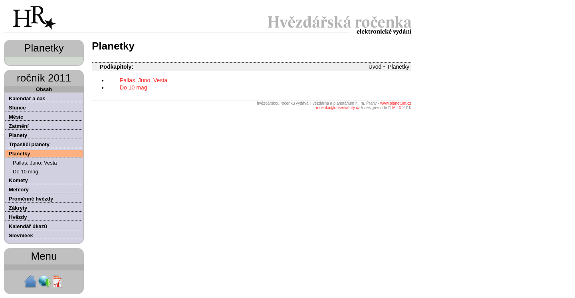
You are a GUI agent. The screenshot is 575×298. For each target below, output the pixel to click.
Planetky (19, 154)
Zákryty (18, 208)
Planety (18, 135)
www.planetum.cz (395, 103)
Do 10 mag (25, 172)
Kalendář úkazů (28, 226)
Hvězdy (18, 217)
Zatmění (19, 126)
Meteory (19, 190)
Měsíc (16, 117)
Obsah (44, 89)
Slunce (17, 108)
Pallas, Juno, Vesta (35, 163)
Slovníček (21, 235)
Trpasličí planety (29, 144)
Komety (18, 180)
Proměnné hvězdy (31, 199)
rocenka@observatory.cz (338, 107)
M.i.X (396, 107)
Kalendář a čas (27, 98)
